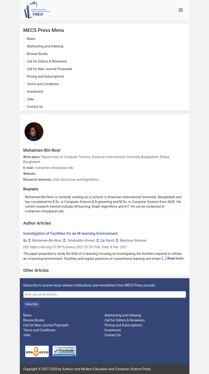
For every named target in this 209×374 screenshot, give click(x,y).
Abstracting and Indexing (45, 46)
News (31, 39)
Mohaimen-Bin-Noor (47, 240)
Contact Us (35, 107)
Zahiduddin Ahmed (81, 240)
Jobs (30, 99)
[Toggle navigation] (181, 10)
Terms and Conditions (43, 84)
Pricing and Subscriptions (45, 76)
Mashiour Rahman (133, 240)
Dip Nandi (107, 240)
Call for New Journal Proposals (49, 69)
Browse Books (37, 54)
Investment (35, 91)
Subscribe (31, 304)
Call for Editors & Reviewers (47, 61)
